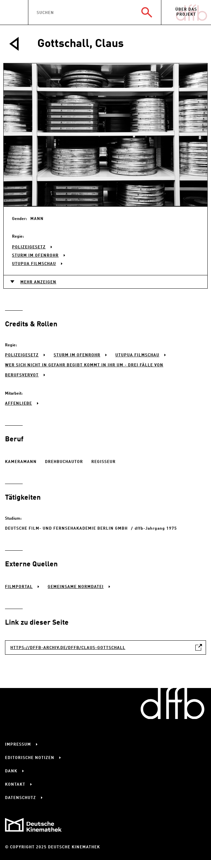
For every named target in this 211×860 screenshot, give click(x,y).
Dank (11, 771)
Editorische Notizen (29, 758)
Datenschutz (20, 798)
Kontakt (15, 785)
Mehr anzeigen (38, 282)
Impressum (18, 745)
